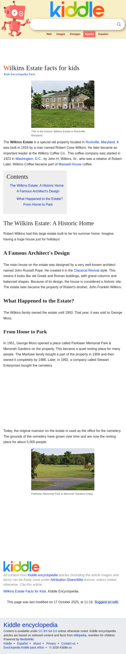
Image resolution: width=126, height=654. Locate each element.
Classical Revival (86, 270)
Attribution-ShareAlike (67, 580)
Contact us (68, 643)
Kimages (75, 34)
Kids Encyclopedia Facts (19, 74)
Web (49, 34)
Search (119, 24)
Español (103, 34)
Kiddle (8, 643)
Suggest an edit (106, 602)
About (37, 643)
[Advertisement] (63, 50)
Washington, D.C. (28, 159)
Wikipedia (80, 635)
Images (60, 34)
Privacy (51, 643)
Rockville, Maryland (100, 142)
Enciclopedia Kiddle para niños (24, 647)
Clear (110, 24)
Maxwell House (70, 164)
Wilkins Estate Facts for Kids (24, 591)
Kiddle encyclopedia (43, 575)
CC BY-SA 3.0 (48, 631)
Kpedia (89, 34)
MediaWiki (27, 639)
